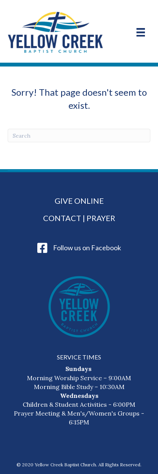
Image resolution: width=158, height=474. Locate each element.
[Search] (79, 135)
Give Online (79, 200)
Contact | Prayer (79, 218)
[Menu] (140, 32)
